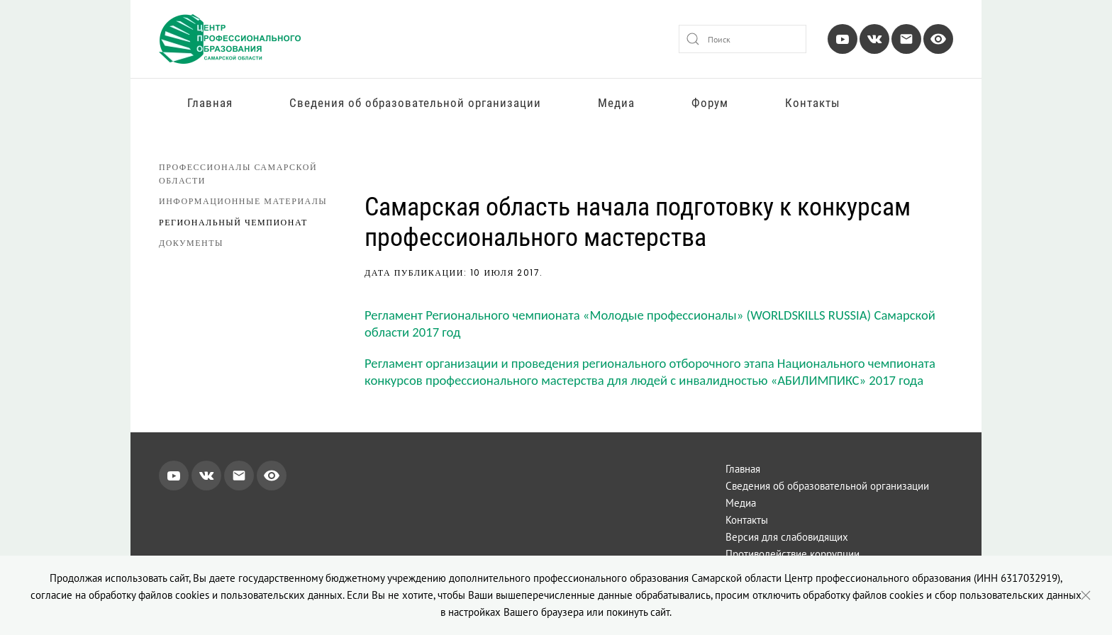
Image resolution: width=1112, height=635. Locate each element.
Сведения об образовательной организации (415, 103)
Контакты (812, 103)
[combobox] (742, 39)
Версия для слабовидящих (786, 537)
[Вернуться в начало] (230, 39)
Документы (191, 243)
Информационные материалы (243, 201)
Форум (709, 103)
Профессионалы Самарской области (238, 173)
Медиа (616, 103)
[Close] (1086, 595)
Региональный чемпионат (233, 222)
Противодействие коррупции (792, 554)
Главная (210, 103)
